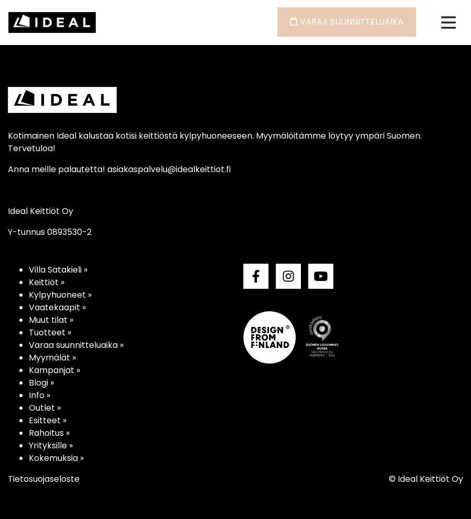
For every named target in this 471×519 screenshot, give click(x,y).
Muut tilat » (51, 320)
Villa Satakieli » (58, 270)
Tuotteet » (50, 332)
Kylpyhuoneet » (60, 295)
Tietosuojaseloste (44, 479)
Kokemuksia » (56, 458)
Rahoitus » (49, 433)
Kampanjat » (54, 370)
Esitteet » (47, 420)
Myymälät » (52, 358)
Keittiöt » (46, 282)
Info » (39, 395)
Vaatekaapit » (57, 307)
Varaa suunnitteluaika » (76, 345)
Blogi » (41, 383)
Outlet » (45, 408)
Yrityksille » (51, 445)
